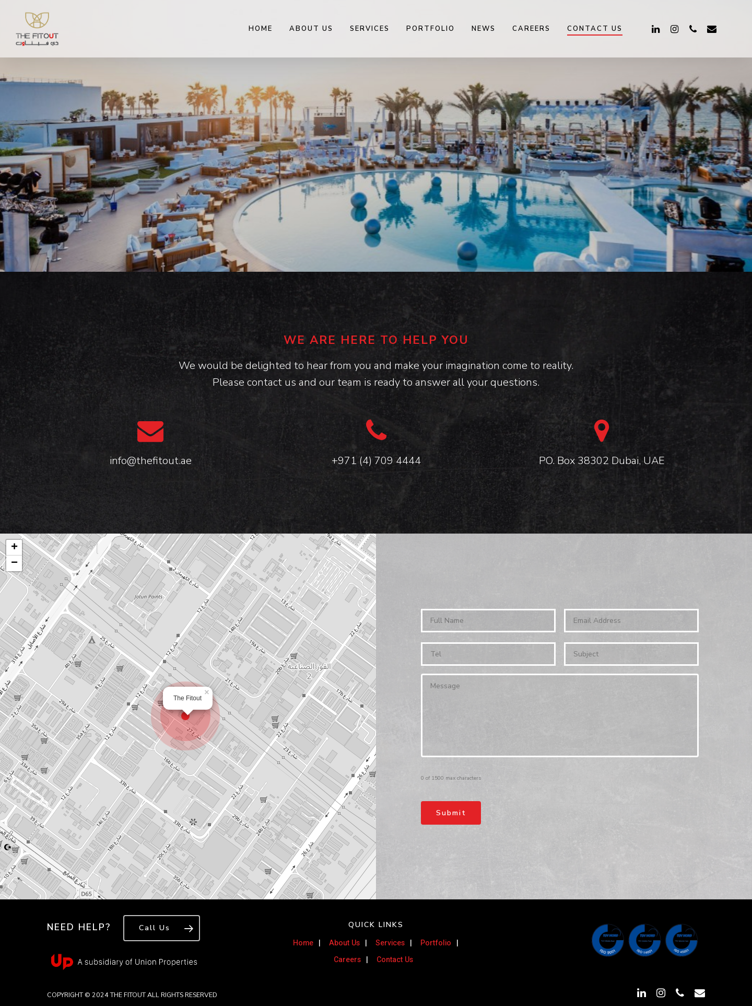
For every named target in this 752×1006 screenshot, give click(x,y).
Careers (531, 28)
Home (261, 28)
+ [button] (14, 548)
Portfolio (430, 28)
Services (370, 28)
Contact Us (594, 28)
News (484, 28)
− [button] (14, 563)
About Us (311, 28)
